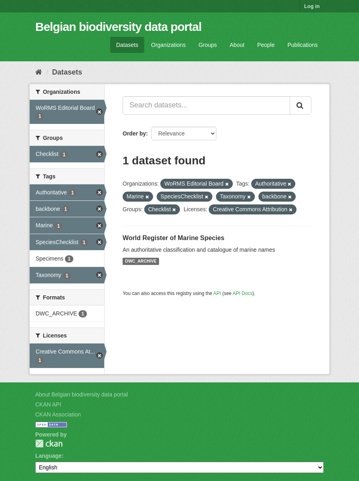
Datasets (127, 45)
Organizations (168, 45)
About (237, 45)
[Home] (38, 72)
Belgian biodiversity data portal (118, 26)
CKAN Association (58, 414)
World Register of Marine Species (173, 237)
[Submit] (300, 105)
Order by (134, 133)
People (266, 45)
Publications (303, 45)
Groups (207, 45)
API (217, 293)
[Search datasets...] (206, 105)
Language (48, 456)
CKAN (49, 443)
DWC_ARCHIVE (140, 261)
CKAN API (48, 404)
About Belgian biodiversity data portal (81, 394)
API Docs (243, 293)
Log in (312, 6)
